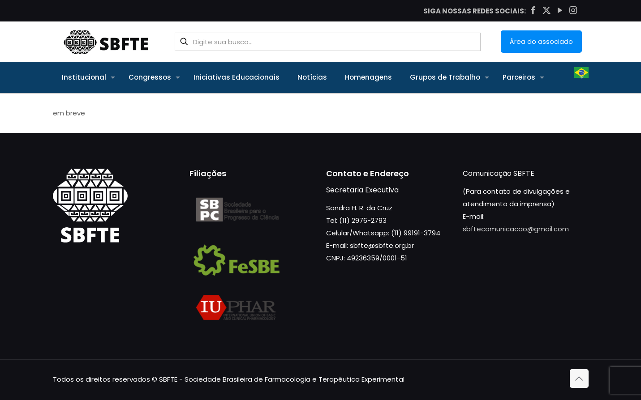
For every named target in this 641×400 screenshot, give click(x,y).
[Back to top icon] (579, 378)
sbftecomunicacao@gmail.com (516, 229)
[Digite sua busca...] (328, 42)
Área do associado (541, 41)
